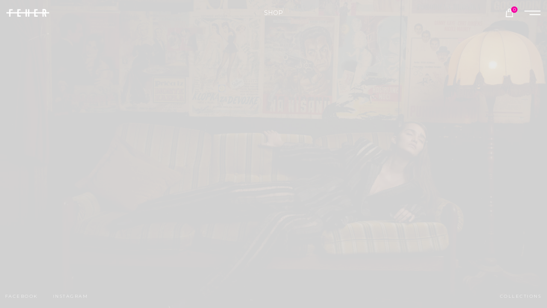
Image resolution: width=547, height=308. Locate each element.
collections (520, 296)
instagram (70, 296)
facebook (21, 296)
